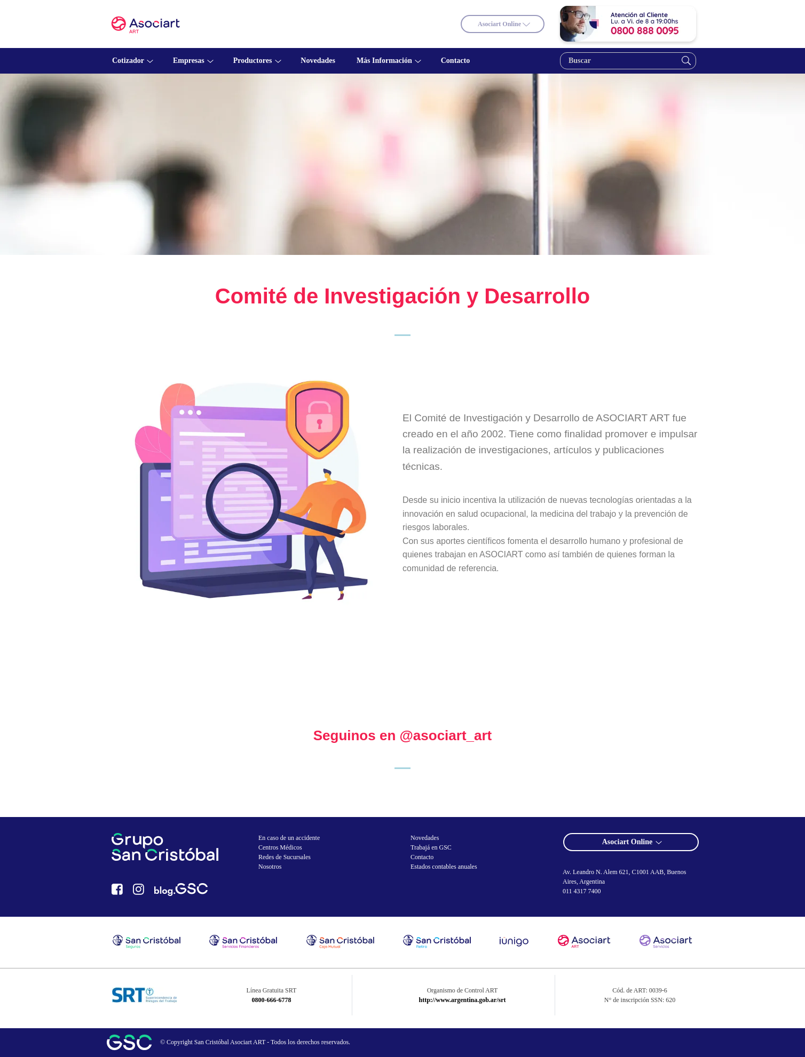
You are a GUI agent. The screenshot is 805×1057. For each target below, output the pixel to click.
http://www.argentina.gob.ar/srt (462, 1000)
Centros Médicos (280, 847)
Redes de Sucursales (284, 857)
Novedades (425, 838)
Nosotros (269, 866)
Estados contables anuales (444, 866)
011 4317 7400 (582, 891)
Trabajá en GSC (431, 847)
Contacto (422, 857)
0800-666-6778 (271, 1000)
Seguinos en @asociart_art (402, 735)
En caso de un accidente (289, 838)
